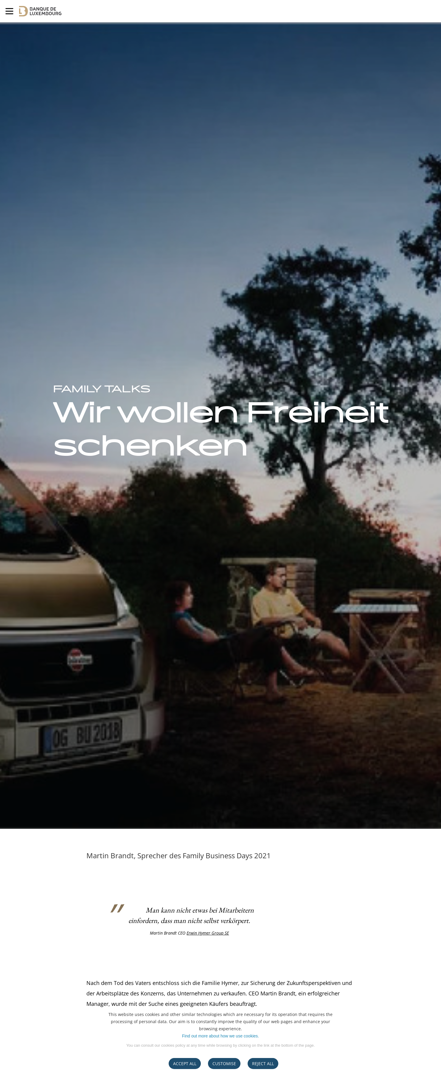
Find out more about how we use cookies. (220, 1036)
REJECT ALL (263, 1063)
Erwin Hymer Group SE (208, 933)
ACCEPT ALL (184, 1063)
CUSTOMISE (224, 1063)
